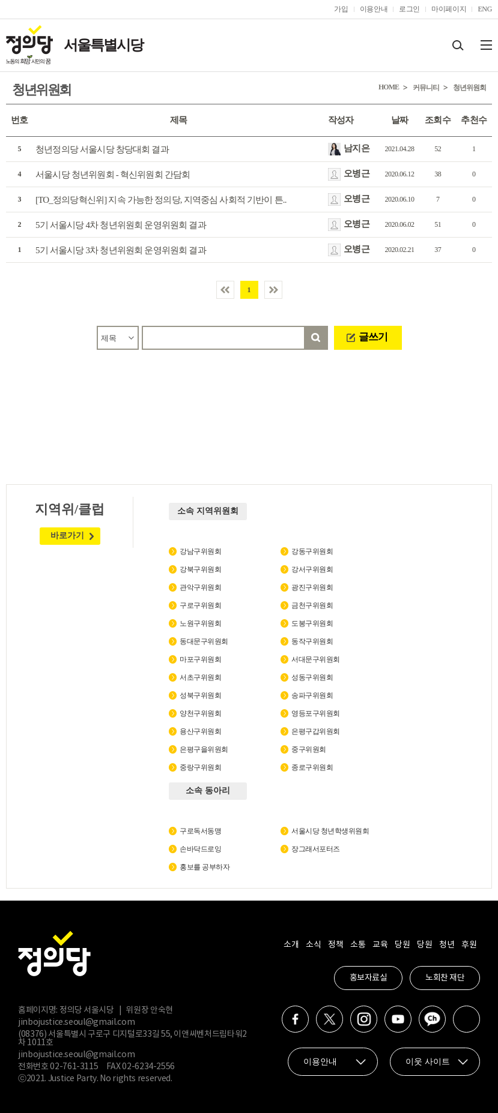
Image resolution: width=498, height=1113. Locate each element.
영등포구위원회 (315, 713)
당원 (402, 945)
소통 (357, 945)
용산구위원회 (200, 731)
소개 (291, 945)
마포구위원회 (200, 659)
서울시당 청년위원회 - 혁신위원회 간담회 (112, 174)
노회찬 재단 (444, 978)
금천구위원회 (312, 605)
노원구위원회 (200, 623)
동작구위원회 (312, 641)
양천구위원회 (200, 713)
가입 (341, 9)
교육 (379, 945)
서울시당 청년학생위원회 (330, 831)
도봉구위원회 (312, 623)
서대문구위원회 (315, 659)
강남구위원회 (200, 551)
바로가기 (67, 535)
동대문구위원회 (204, 641)
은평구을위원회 (204, 749)
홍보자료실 (368, 978)
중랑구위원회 (200, 767)
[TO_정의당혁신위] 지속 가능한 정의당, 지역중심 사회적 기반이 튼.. (161, 200)
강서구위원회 (312, 569)
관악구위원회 (200, 587)
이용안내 (374, 9)
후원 (468, 945)
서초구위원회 (200, 677)
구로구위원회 (200, 605)
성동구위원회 (312, 677)
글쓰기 (373, 337)
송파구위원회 (312, 695)
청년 (446, 945)
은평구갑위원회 (315, 731)
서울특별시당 (103, 45)
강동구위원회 (312, 551)
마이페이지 (448, 9)
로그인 (409, 9)
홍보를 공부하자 (204, 867)
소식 (313, 945)
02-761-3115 (74, 1067)
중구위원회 (308, 749)
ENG (485, 9)
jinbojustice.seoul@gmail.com (76, 1022)
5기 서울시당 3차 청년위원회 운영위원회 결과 (120, 250)
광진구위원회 (312, 587)
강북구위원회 (200, 569)
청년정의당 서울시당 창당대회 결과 (102, 149)
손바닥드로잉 (200, 849)
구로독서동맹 (200, 831)
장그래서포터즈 (315, 849)
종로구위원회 (312, 767)
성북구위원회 (200, 695)
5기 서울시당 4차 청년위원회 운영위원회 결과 (120, 225)
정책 (335, 945)
